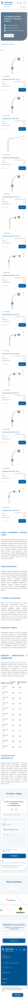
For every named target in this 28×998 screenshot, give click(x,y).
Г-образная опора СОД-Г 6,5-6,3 (10, 275)
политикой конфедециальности (12, 867)
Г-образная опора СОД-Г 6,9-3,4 (10, 432)
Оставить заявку (9, 35)
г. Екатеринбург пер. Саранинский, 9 (11, 962)
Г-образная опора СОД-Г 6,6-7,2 (10, 393)
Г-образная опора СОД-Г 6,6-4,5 (10, 314)
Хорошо (17, 995)
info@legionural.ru (23, 6)
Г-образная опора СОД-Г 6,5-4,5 (10, 236)
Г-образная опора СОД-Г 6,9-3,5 (10, 471)
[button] (11, 889)
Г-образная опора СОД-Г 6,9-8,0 (10, 510)
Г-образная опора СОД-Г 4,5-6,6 (10, 79)
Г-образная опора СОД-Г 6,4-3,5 (10, 197)
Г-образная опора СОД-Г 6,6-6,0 (10, 353)
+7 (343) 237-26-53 (7, 958)
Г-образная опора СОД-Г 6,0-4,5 (10, 118)
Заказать (22, 89)
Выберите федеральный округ (11, 829)
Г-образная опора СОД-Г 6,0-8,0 (10, 157)
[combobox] (4, 824)
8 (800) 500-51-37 (6, 6)
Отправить (14, 856)
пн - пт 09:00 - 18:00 (7, 967)
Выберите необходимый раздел (8, 44)
